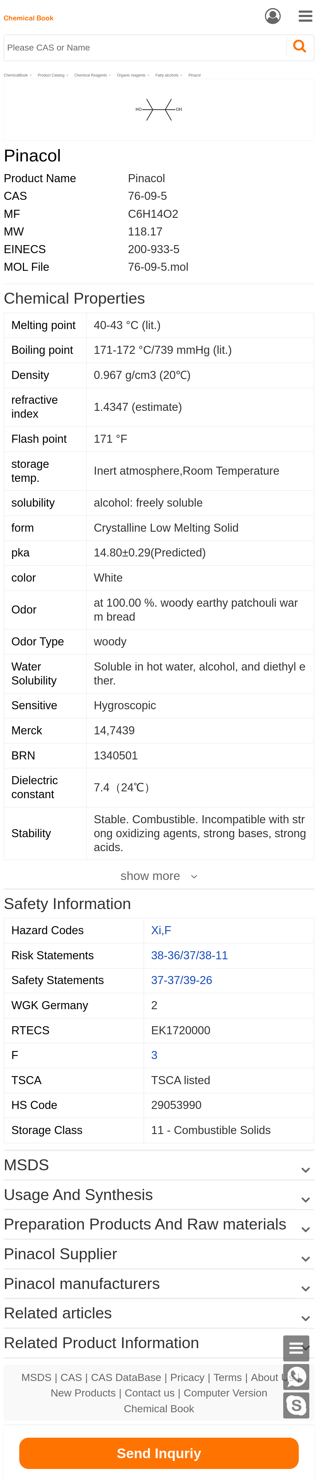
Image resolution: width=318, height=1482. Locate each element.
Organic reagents (131, 75)
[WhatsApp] (296, 1377)
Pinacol (195, 75)
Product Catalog (51, 75)
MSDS (36, 1377)
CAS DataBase (126, 1377)
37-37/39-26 (181, 980)
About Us (272, 1377)
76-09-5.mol (158, 267)
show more (150, 875)
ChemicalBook (16, 75)
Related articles (159, 1313)
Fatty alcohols (167, 75)
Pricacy (187, 1377)
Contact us (150, 1393)
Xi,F (161, 930)
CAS (71, 1377)
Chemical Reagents (91, 75)
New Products (83, 1393)
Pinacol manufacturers (82, 1283)
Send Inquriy (159, 1453)
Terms (227, 1377)
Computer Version (225, 1393)
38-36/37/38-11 (189, 955)
